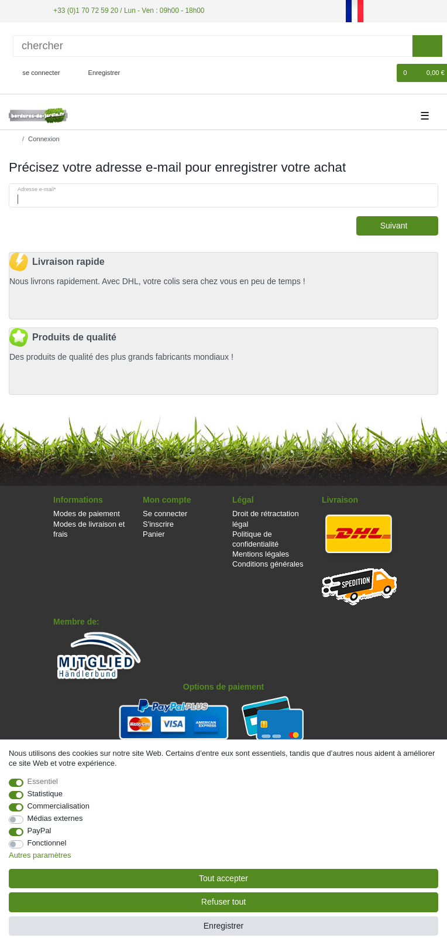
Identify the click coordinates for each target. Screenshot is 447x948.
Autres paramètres (40, 855)
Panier (153, 534)
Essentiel (43, 781)
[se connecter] (36, 73)
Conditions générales (268, 564)
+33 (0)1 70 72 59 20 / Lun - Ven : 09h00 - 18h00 (128, 10)
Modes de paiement (86, 513)
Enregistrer (223, 925)
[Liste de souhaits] (382, 73)
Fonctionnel (47, 842)
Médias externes (55, 818)
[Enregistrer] (97, 73)
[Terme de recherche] (212, 46)
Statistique (45, 793)
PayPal (39, 830)
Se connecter (165, 513)
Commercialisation (58, 806)
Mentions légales (260, 554)
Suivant (404, 225)
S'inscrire (158, 524)
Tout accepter (223, 878)
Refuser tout (223, 901)
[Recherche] (427, 46)
